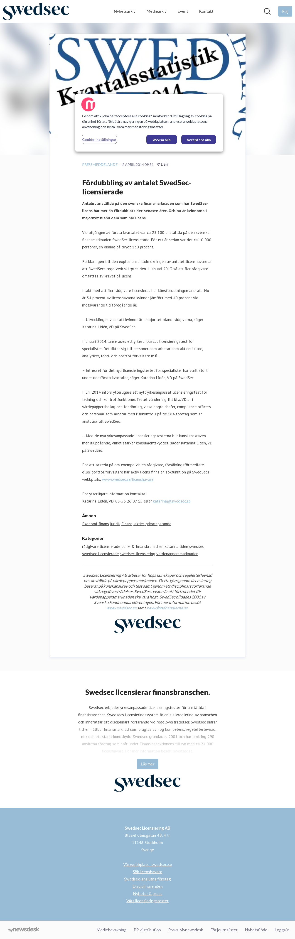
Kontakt (206, 11)
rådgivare (90, 546)
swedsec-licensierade (100, 553)
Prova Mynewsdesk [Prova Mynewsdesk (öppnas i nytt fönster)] (185, 929)
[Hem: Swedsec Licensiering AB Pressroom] (36, 11)
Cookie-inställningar (99, 139)
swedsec (196, 546)
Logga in (282, 929)
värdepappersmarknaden (177, 553)
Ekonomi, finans (95, 523)
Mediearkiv (156, 11)
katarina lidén (176, 546)
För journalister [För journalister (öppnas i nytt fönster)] (224, 929)
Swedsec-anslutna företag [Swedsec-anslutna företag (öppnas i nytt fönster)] (147, 878)
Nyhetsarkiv (124, 11)
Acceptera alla (199, 139)
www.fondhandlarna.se (167, 607)
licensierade (110, 546)
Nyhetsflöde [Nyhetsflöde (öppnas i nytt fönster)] (256, 929)
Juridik (115, 523)
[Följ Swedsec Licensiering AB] (285, 11)
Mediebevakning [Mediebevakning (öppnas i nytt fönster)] (111, 929)
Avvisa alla (162, 139)
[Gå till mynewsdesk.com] (23, 930)
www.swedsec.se (121, 607)
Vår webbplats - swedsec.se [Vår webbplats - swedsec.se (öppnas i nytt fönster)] (147, 864)
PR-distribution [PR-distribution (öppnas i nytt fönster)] (147, 929)
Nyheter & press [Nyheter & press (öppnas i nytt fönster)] (147, 893)
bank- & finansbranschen (142, 546)
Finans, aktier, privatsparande (146, 523)
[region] (149, 123)
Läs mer (148, 763)
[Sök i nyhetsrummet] (267, 11)
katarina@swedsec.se (172, 501)
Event (182, 11)
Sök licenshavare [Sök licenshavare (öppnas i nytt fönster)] (147, 871)
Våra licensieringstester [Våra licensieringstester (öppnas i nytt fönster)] (147, 900)
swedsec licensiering (137, 553)
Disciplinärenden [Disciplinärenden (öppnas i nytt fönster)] (148, 886)
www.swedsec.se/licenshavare (127, 479)
